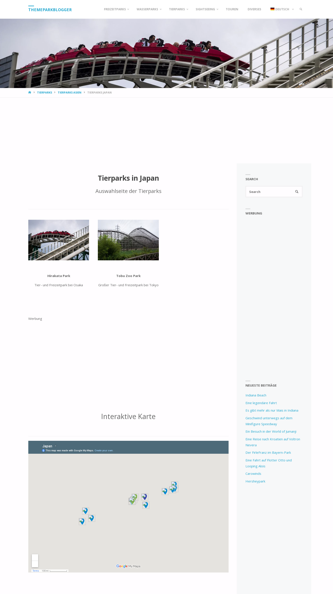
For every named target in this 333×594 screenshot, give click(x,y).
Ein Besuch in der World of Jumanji (270, 431)
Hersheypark (255, 481)
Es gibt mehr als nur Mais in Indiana (271, 410)
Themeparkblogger (50, 9)
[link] (300, 9)
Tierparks (44, 92)
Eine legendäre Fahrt (261, 403)
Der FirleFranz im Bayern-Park (268, 452)
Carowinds (253, 474)
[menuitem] (281, 9)
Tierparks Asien (69, 92)
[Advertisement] (166, 130)
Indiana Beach (255, 395)
